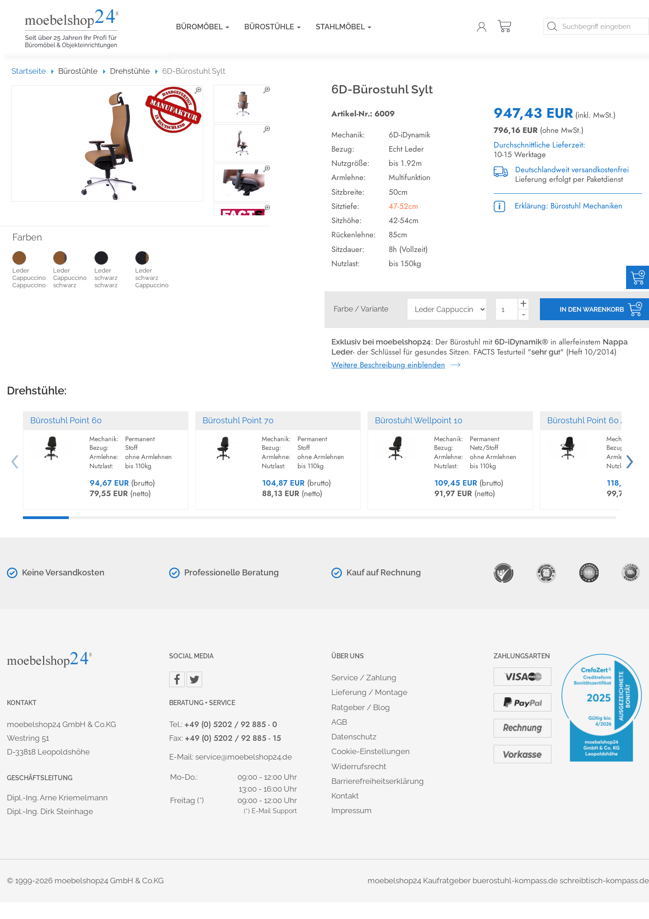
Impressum (351, 810)
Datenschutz (353, 736)
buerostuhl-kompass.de (515, 880)
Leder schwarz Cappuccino (155, 269)
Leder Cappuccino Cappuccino (32, 269)
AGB (339, 722)
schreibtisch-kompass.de (604, 880)
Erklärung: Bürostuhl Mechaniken (558, 205)
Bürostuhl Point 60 (66, 420)
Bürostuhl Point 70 (238, 420)
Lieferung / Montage (369, 692)
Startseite (32, 71)
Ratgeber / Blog (360, 707)
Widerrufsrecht (358, 766)
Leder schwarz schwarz (114, 269)
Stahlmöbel (343, 26)
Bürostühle (272, 26)
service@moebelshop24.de (243, 756)
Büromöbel (202, 26)
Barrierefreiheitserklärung (377, 781)
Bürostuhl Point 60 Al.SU (594, 420)
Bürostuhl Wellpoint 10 (418, 420)
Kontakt (345, 795)
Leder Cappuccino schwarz (73, 269)
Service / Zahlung (363, 677)
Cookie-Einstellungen (370, 751)
